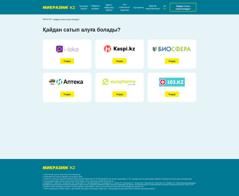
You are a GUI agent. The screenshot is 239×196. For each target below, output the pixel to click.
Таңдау (67, 61)
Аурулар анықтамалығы (153, 7)
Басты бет (47, 19)
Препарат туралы (83, 7)
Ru (165, 6)
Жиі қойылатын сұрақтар (124, 7)
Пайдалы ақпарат (95, 7)
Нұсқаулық (138, 7)
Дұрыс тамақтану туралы (109, 7)
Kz (165, 8)
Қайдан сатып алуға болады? (183, 7)
